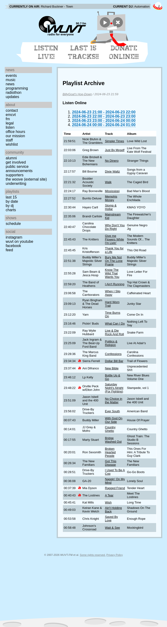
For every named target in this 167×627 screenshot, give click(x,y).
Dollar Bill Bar (114, 361)
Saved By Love (111, 518)
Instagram (14, 237)
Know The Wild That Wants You (112, 273)
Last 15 (11, 197)
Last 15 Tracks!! (83, 52)
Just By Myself (114, 150)
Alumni (11, 158)
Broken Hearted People (110, 452)
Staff (9, 140)
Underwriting (16, 184)
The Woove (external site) (26, 179)
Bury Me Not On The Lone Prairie (113, 261)
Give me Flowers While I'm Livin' (114, 239)
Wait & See (112, 527)
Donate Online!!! (124, 52)
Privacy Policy (114, 554)
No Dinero (112, 160)
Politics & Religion (111, 343)
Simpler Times (114, 141)
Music (11, 80)
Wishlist (12, 144)
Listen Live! (46, 52)
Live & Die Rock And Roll (114, 332)
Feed (9, 250)
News (10, 84)
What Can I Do (115, 323)
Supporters (15, 175)
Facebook (13, 246)
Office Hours (15, 132)
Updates (12, 97)
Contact (12, 110)
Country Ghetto (110, 429)
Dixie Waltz (112, 171)
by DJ (10, 206)
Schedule (13, 224)
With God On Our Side (113, 420)
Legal (10, 123)
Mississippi (112, 191)
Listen (10, 127)
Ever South (112, 411)
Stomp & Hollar (110, 207)
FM (8, 119)
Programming (17, 88)
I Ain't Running (114, 284)
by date (12, 201)
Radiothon (13, 93)
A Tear (109, 495)
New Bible (112, 368)
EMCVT (11, 115)
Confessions (113, 354)
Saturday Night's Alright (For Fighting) (114, 388)
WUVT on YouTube (19, 241)
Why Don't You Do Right (115, 227)
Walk (108, 182)
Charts (11, 210)
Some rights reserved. (93, 554)
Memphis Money (111, 198)
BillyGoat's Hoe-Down (77, 94)
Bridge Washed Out (113, 439)
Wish (108, 502)
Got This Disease (110, 462)
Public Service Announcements (19, 169)
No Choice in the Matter (113, 400)
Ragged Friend (115, 488)
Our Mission (15, 136)
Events (11, 76)
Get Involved (16, 162)
